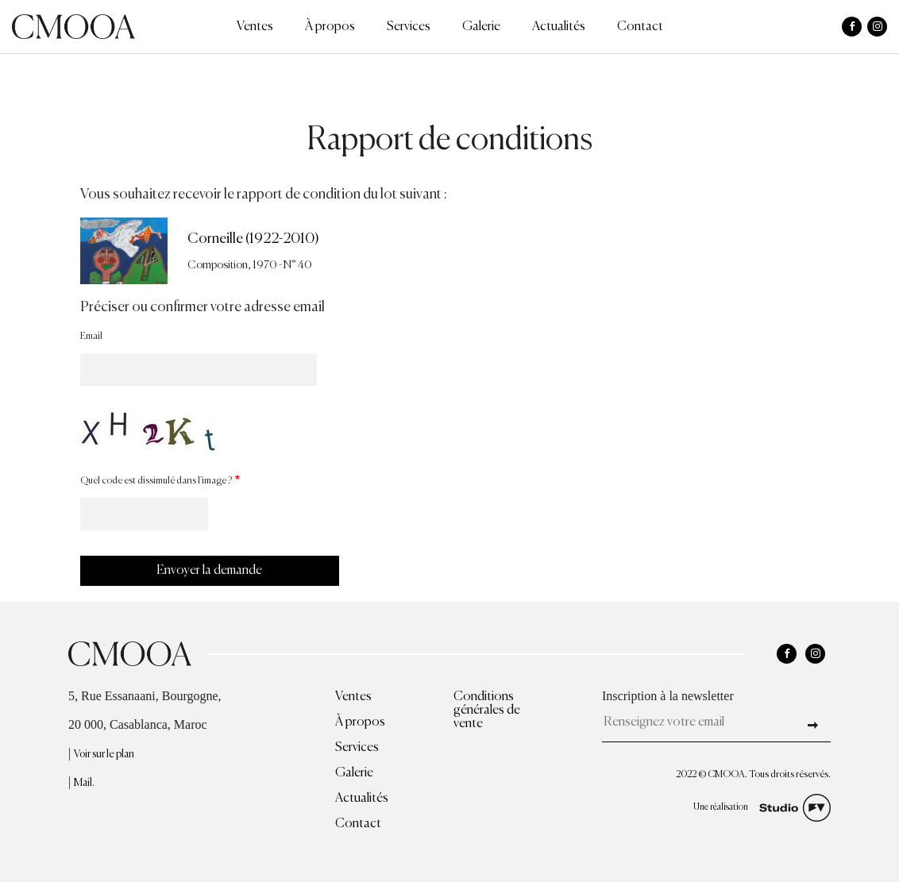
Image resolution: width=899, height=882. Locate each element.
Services (408, 27)
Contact (640, 27)
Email (91, 336)
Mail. (84, 783)
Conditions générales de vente (486, 710)
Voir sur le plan (104, 754)
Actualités (558, 27)
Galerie (481, 27)
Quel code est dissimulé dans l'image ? (156, 481)
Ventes (255, 27)
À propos (330, 27)
